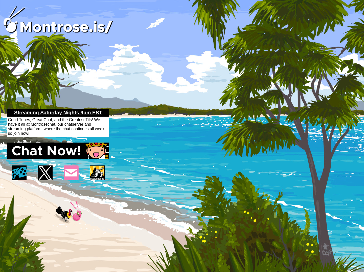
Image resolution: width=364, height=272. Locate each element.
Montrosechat (43, 124)
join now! (21, 133)
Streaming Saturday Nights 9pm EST (58, 112)
